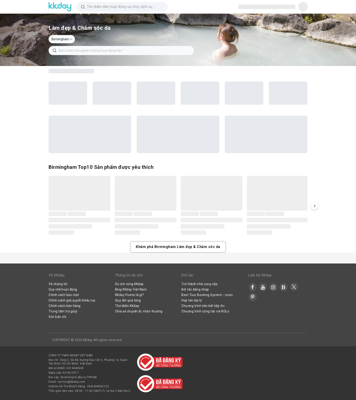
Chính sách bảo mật (64, 295)
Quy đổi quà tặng (128, 300)
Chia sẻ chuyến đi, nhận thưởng (139, 311)
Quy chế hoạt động (63, 289)
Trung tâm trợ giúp (63, 311)
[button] (314, 206)
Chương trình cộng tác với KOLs (205, 311)
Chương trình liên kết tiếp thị (202, 306)
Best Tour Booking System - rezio (207, 295)
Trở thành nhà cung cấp (199, 284)
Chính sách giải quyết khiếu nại (72, 300)
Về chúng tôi (58, 284)
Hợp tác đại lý (191, 300)
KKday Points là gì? (129, 295)
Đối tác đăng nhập (195, 289)
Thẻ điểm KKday (127, 306)
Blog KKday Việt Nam (131, 289)
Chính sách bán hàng (65, 306)
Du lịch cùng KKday (129, 284)
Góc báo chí (57, 317)
